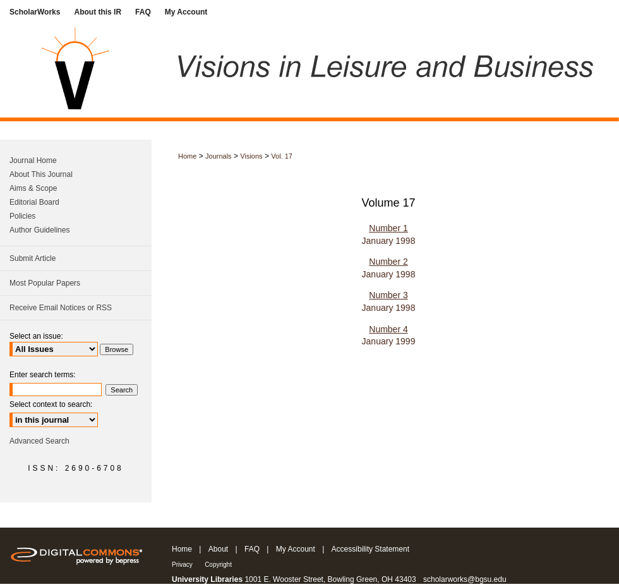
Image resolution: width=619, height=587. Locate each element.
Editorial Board (34, 202)
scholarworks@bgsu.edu (465, 579)
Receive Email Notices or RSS (60, 307)
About (218, 549)
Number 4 (388, 329)
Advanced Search (39, 441)
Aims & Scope (33, 188)
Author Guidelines (39, 230)
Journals (218, 156)
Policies (22, 216)
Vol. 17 (281, 156)
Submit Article (32, 258)
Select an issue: (36, 336)
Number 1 (388, 228)
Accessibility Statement (370, 549)
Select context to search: (50, 404)
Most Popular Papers (44, 283)
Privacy (182, 564)
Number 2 (388, 262)
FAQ (252, 549)
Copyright (218, 564)
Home (187, 156)
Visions (251, 156)
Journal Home (33, 160)
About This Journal (41, 174)
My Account (295, 549)
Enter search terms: (42, 374)
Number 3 (388, 295)
